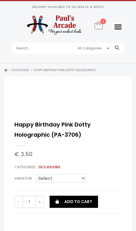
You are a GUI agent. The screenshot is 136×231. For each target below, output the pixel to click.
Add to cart (74, 201)
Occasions (20, 70)
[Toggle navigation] (118, 27)
